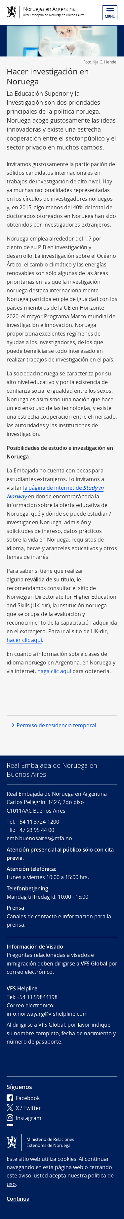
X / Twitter (24, 1108)
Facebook (23, 1098)
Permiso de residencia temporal (56, 725)
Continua (18, 1198)
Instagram (24, 1118)
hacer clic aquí (24, 640)
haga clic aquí (54, 671)
